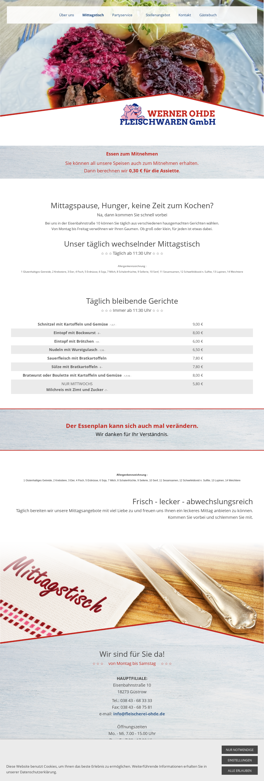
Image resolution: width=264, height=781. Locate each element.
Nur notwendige (240, 750)
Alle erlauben (239, 770)
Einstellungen (240, 760)
